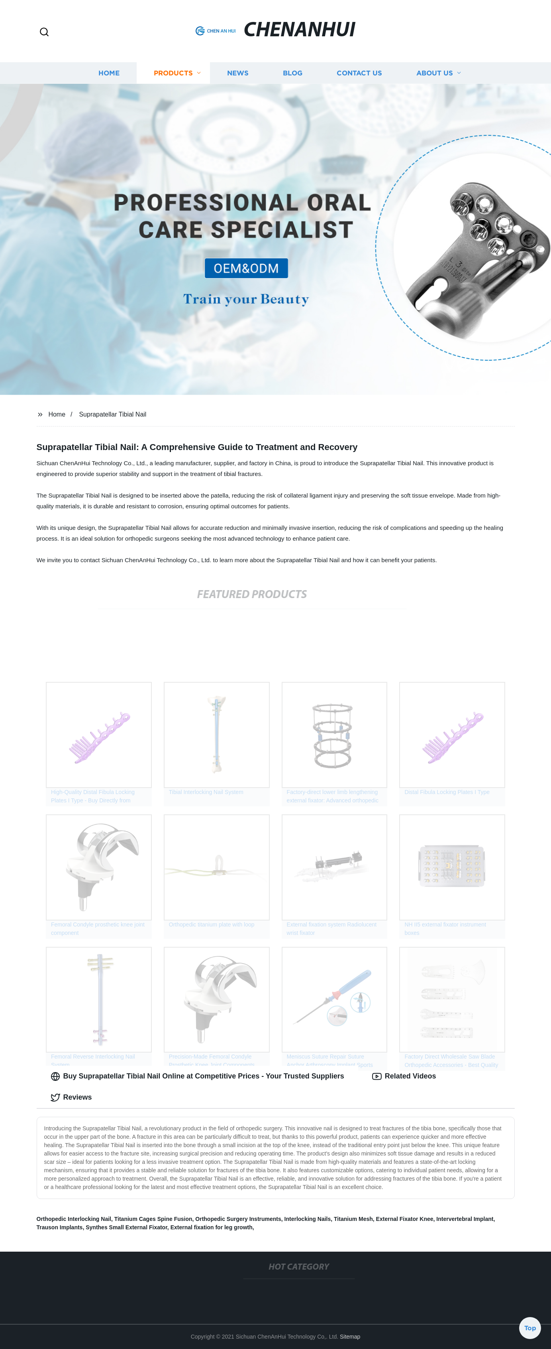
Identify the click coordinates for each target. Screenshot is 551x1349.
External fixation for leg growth (212, 1227)
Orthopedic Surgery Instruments (238, 1219)
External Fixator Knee (404, 1219)
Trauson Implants (60, 1227)
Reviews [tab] (71, 1097)
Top (530, 1327)
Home (109, 73)
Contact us (359, 73)
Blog (292, 73)
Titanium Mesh (353, 1219)
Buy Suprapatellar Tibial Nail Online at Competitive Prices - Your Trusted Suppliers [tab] (197, 1076)
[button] (44, 32)
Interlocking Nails (307, 1219)
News (238, 73)
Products (173, 73)
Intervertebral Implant (464, 1219)
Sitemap (350, 1336)
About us (434, 73)
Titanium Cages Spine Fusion (153, 1219)
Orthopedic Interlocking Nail (74, 1219)
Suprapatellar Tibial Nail (112, 414)
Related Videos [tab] (404, 1076)
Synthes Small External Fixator (126, 1227)
